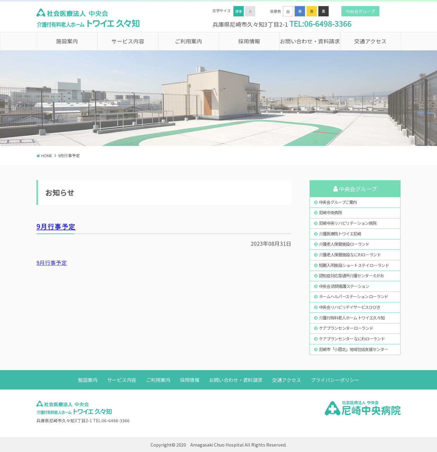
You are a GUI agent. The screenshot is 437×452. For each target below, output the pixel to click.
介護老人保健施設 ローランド (344, 244)
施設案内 (67, 41)
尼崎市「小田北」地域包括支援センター (353, 349)
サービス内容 (127, 41)
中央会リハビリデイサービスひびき (349, 307)
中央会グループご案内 (338, 202)
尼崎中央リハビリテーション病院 (348, 223)
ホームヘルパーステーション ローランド (353, 296)
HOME (46, 155)
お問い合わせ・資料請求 (310, 41)
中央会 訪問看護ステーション (344, 286)
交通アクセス (370, 41)
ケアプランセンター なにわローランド (352, 339)
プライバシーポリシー (335, 379)
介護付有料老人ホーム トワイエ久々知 (352, 318)
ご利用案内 (188, 41)
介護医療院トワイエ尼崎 (340, 234)
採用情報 (249, 41)
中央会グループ (360, 11)
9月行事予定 (56, 226)
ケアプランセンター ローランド (346, 328)
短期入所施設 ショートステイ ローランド (354, 265)
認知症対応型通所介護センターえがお (351, 275)
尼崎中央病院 (330, 212)
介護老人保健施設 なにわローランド (350, 254)
